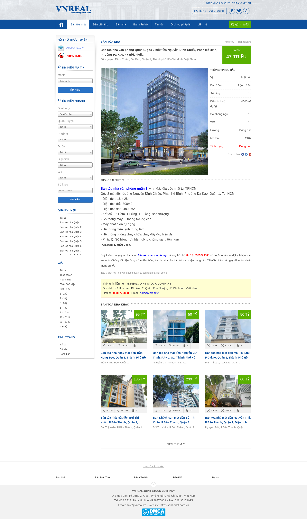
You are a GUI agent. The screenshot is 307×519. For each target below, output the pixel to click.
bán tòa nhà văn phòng (155, 272)
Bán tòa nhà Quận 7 (70, 250)
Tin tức (159, 24)
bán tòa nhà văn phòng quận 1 (124, 272)
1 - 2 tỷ (63, 293)
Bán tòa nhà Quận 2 (70, 227)
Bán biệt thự (100, 24)
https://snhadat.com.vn (175, 505)
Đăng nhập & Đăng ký (218, 3)
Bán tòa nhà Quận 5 (70, 241)
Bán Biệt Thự (102, 477)
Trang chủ (228, 42)
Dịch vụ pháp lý (181, 24)
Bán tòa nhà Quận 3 (70, 232)
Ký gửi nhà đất (240, 24)
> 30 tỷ (63, 326)
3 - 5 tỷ (63, 303)
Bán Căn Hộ (141, 477)
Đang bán (65, 354)
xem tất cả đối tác (153, 467)
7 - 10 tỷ (64, 312)
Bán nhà (121, 24)
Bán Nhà (60, 477)
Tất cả (63, 217)
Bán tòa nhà (78, 24)
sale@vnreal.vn (150, 293)
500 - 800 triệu (68, 284)
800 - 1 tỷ (65, 289)
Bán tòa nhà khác (115, 304)
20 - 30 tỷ (65, 322)
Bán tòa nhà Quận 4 (70, 236)
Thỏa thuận (66, 275)
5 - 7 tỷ (63, 307)
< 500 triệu (65, 279)
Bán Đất (177, 477)
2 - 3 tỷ (63, 298)
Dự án (215, 477)
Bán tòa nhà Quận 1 (70, 222)
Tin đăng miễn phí (241, 3)
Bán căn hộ (140, 24)
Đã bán (64, 349)
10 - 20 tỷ (65, 317)
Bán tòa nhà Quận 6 (70, 246)
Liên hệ (202, 24)
